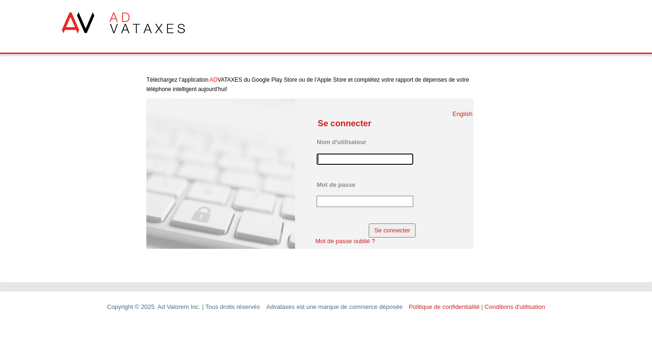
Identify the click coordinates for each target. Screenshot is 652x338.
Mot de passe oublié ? (345, 241)
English (463, 113)
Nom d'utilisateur (341, 142)
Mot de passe (336, 184)
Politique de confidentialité (444, 306)
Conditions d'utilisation (515, 306)
